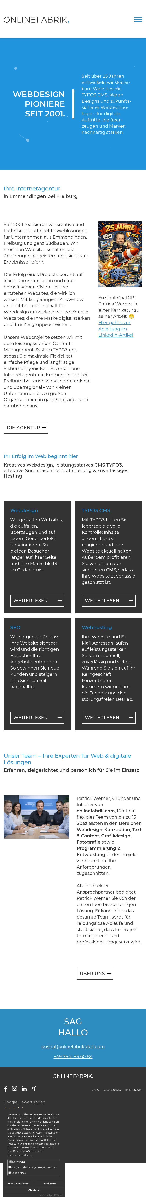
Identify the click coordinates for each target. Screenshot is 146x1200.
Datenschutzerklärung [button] (20, 1155)
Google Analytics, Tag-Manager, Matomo (32, 1167)
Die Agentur (23, 427)
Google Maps (17, 1172)
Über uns (92, 973)
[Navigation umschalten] (138, 19)
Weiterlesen (30, 600)
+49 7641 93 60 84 (73, 1056)
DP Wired (57, 1195)
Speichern (49, 1183)
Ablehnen (34, 1190)
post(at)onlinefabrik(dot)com (73, 1046)
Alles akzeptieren (18, 1183)
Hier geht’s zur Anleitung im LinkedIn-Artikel (115, 329)
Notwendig (17, 1161)
